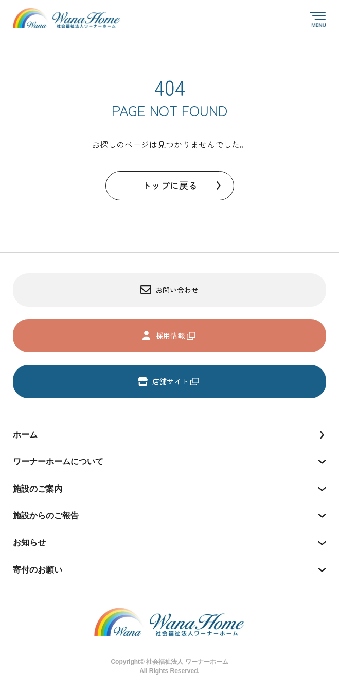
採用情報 (163, 335)
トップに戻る (170, 185)
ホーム (25, 434)
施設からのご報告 (46, 515)
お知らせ (29, 542)
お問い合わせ (169, 289)
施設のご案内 (37, 488)
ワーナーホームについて (58, 461)
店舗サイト (163, 381)
